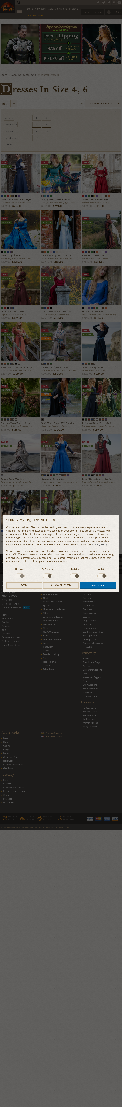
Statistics (75, 569)
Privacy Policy (99, 544)
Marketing (102, 569)
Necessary (20, 569)
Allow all (97, 585)
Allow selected (61, 585)
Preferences (47, 569)
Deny (24, 585)
